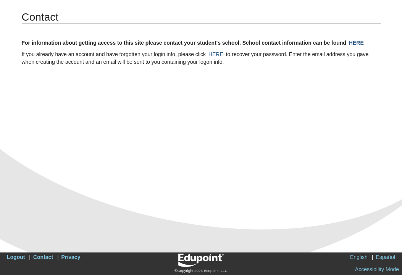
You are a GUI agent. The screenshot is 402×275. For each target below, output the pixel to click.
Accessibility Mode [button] (377, 269)
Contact (43, 257)
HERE (356, 43)
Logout (16, 257)
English (359, 257)
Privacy (71, 257)
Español (385, 257)
